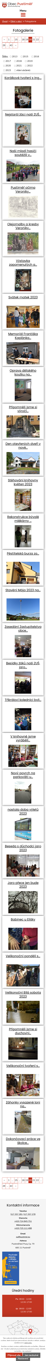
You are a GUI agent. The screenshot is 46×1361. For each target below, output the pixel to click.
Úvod (4, 21)
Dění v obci (16, 21)
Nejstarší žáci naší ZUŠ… (23, 114)
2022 (30, 65)
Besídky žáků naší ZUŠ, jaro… (23, 665)
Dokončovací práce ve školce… (23, 1141)
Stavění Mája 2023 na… (23, 590)
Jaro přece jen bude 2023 (23, 885)
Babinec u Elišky (23, 919)
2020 (8, 65)
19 (26, 39)
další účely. (28, 1343)
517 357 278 (29, 1214)
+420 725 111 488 (23, 1228)
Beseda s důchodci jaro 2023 (23, 848)
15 (16, 39)
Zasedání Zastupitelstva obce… (23, 629)
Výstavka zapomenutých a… (23, 263)
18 (23, 39)
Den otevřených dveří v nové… (23, 446)
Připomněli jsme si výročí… (23, 409)
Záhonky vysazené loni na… (23, 1104)
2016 (36, 56)
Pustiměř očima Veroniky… (23, 189)
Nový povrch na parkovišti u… (23, 775)
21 (34, 39)
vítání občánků (23, 70)
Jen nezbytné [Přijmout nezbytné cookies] (31, 1355)
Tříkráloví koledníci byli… (23, 700)
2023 (8, 70)
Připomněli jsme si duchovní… (23, 1031)
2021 (19, 65)
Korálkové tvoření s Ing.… (23, 78)
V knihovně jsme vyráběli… (23, 738)
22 (37, 39)
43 (11, 45)
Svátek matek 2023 (23, 297)
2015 (25, 56)
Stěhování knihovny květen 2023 (23, 482)
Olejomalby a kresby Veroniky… (23, 226)
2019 (30, 61)
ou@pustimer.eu (23, 1237)
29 (4, 45)
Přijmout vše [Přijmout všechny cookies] (14, 1355)
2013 (14, 56)
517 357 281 (17, 1214)
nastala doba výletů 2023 (23, 811)
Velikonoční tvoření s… (23, 1066)
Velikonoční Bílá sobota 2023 (23, 994)
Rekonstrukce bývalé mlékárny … (23, 519)
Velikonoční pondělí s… (23, 956)
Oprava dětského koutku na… (23, 372)
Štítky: (5, 56)
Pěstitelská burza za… (23, 553)
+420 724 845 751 (23, 1221)
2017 (8, 61)
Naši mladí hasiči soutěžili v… (23, 153)
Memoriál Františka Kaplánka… (23, 336)
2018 (19, 61)
